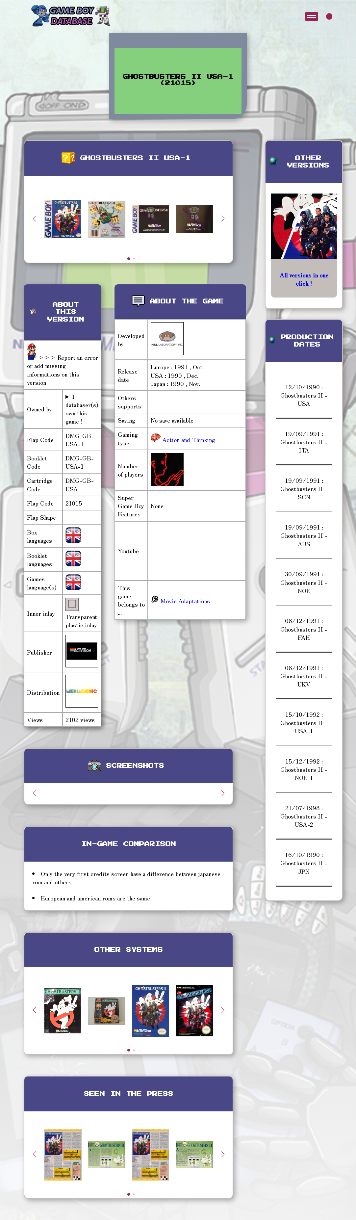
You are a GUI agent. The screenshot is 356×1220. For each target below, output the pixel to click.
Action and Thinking (188, 439)
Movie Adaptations (180, 600)
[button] (222, 218)
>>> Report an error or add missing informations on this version (62, 369)
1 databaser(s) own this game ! (81, 409)
